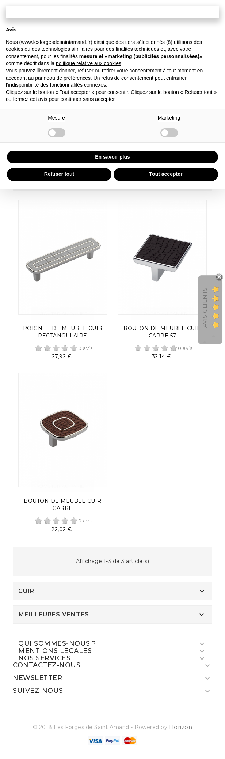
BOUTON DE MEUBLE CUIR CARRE (63, 504)
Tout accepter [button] (166, 174)
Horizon (180, 727)
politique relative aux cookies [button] (88, 63)
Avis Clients (204, 307)
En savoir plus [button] (112, 157)
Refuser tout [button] (59, 174)
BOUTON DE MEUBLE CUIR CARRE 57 (162, 332)
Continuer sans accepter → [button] (112, 12)
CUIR (26, 591)
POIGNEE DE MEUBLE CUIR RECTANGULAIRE (63, 332)
